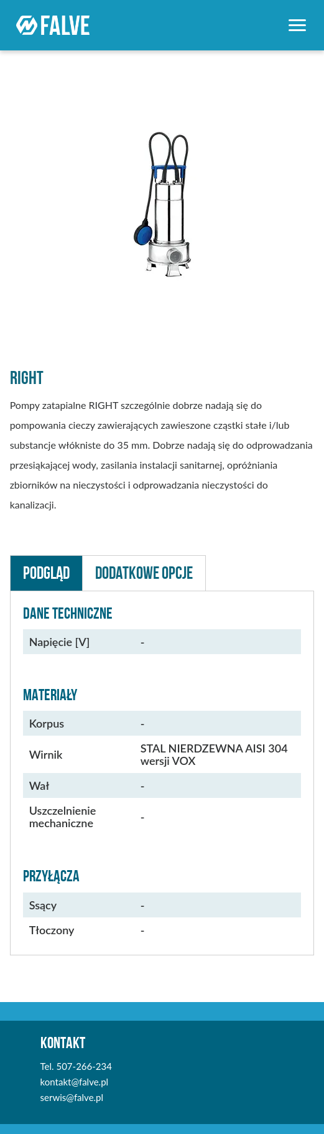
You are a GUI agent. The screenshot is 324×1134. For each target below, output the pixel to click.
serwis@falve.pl (71, 1097)
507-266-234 (83, 1066)
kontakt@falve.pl (74, 1081)
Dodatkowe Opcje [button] (144, 573)
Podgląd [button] (46, 573)
